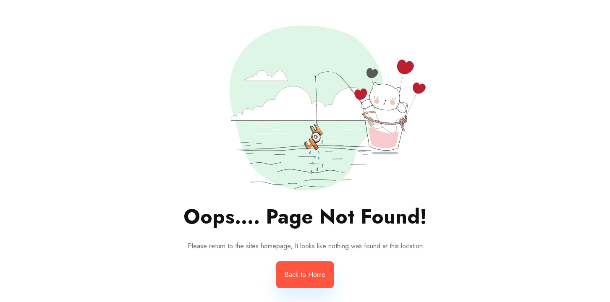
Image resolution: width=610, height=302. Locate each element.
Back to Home (305, 274)
